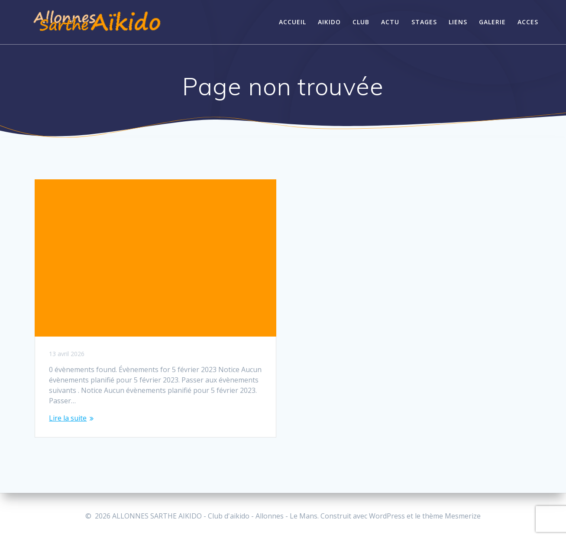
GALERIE (492, 22)
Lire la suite (68, 418)
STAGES (424, 22)
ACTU (390, 22)
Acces (527, 22)
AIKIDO (329, 22)
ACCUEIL (292, 22)
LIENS (458, 22)
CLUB (361, 22)
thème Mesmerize (451, 516)
